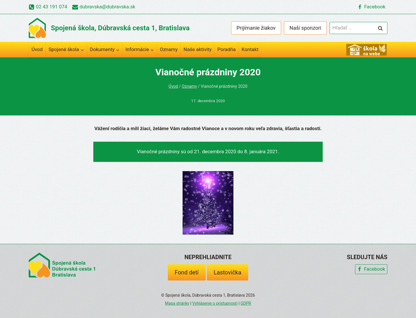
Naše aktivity (197, 49)
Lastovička (228, 272)
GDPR (246, 303)
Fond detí (187, 272)
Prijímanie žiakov (256, 28)
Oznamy (169, 49)
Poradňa (227, 49)
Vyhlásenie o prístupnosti (215, 303)
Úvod (36, 49)
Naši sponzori (305, 28)
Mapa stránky (177, 303)
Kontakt (250, 49)
